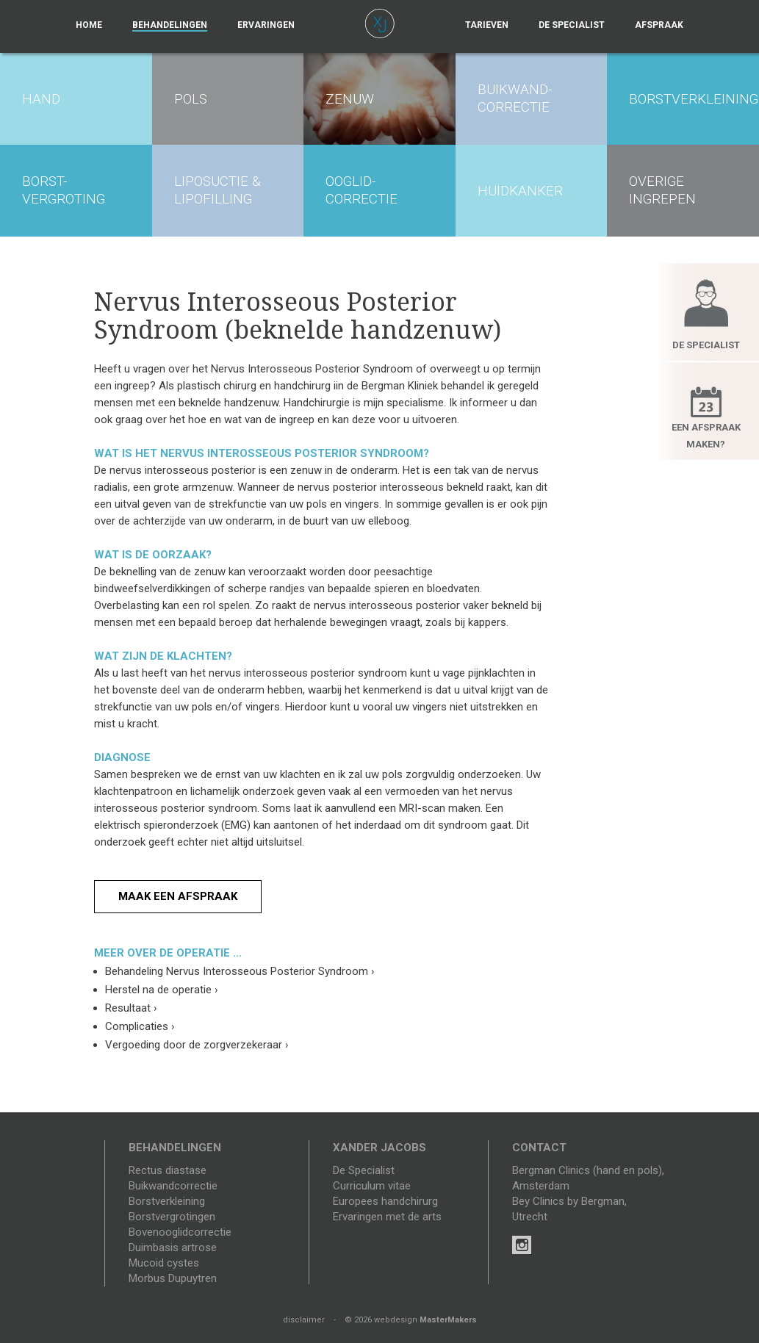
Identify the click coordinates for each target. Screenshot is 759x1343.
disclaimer (304, 1320)
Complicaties (140, 1026)
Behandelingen (169, 25)
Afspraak (659, 25)
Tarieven (486, 25)
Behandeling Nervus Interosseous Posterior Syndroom (240, 971)
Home (89, 25)
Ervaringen (266, 25)
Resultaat (131, 1008)
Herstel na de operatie (161, 989)
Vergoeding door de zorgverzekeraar (197, 1044)
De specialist (572, 25)
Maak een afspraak (177, 896)
